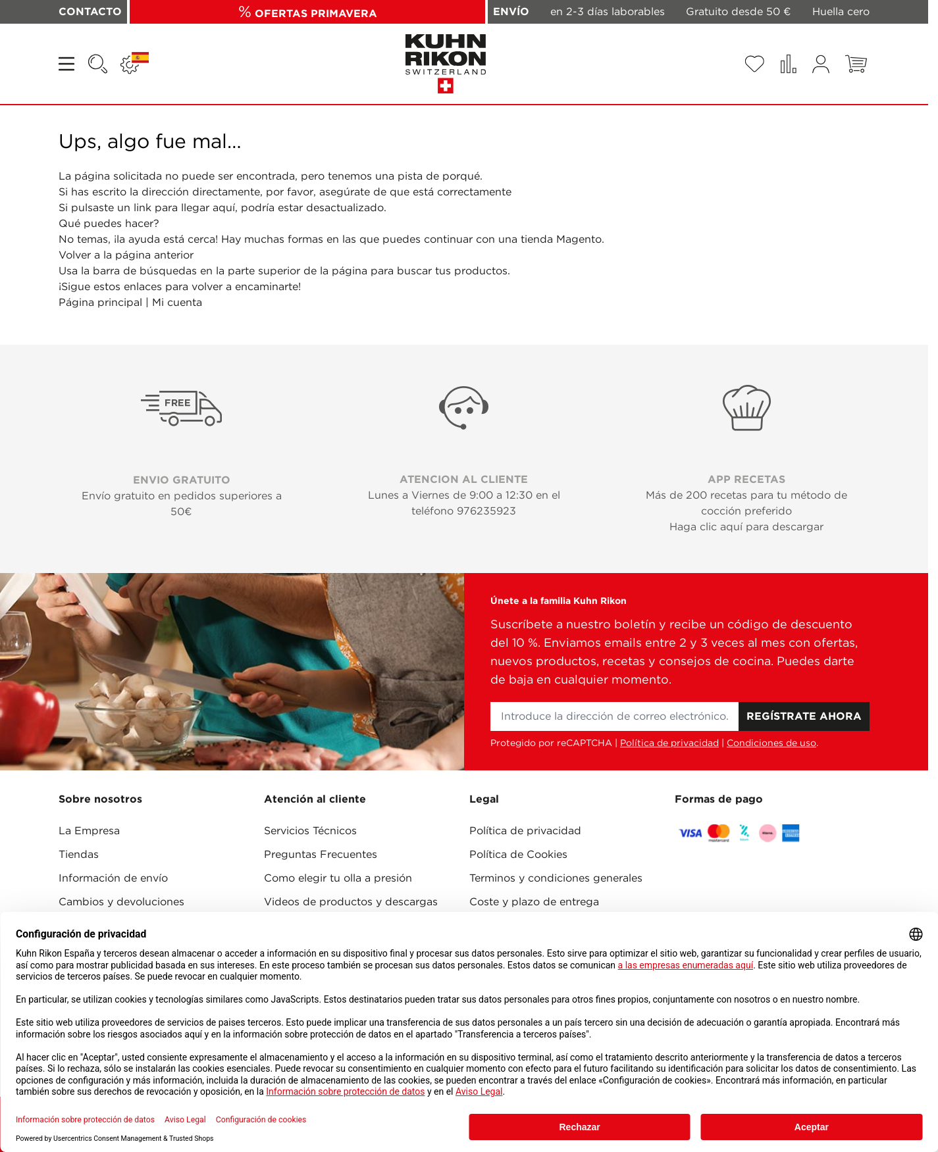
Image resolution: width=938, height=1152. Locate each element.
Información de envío (113, 878)
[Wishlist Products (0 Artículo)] (754, 64)
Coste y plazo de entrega (534, 901)
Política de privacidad (669, 743)
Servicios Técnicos (310, 830)
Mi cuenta (177, 302)
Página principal (100, 302)
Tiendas (79, 854)
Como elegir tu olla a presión (338, 878)
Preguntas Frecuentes (320, 854)
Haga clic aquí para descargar (746, 526)
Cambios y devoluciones (121, 901)
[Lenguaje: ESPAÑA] (134, 63)
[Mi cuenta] (821, 64)
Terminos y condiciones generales (555, 878)
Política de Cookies (518, 854)
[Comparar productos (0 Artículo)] (788, 63)
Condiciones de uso (771, 743)
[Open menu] (68, 63)
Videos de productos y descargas (351, 901)
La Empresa (89, 830)
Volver (75, 255)
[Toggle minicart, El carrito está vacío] (856, 64)
